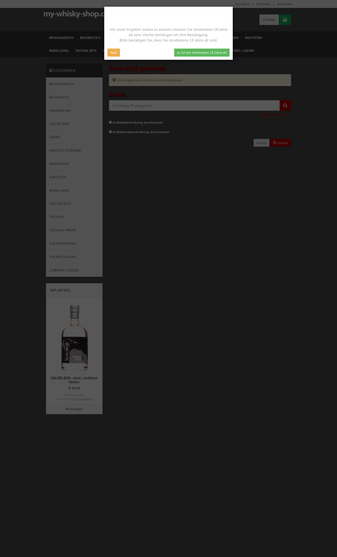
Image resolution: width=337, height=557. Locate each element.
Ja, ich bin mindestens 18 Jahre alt (202, 52)
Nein (113, 52)
